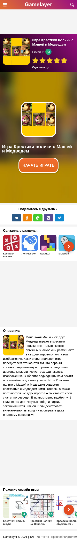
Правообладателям (64, 536)
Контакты (43, 536)
